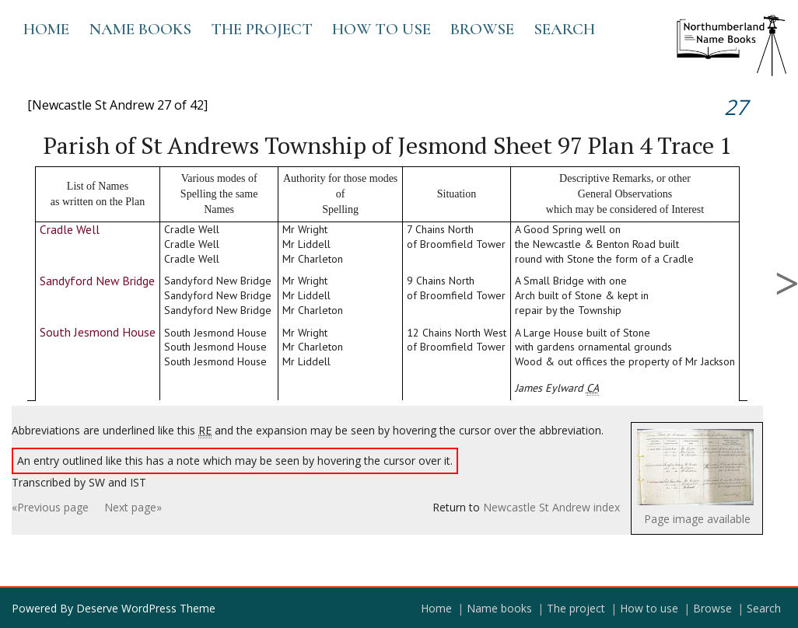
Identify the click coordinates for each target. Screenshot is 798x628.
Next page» (133, 507)
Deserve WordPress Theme (145, 608)
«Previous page (50, 507)
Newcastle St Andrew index (551, 507)
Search (564, 29)
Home (46, 29)
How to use (381, 29)
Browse (482, 29)
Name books (140, 29)
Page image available (697, 518)
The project (262, 29)
